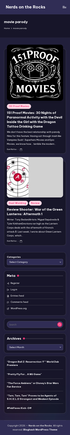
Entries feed (17, 295)
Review (35, 203)
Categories (14, 256)
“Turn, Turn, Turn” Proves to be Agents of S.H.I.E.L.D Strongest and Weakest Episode (33, 397)
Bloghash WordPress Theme (40, 429)
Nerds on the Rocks (25, 6)
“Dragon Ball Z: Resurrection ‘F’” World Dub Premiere (33, 363)
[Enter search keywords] (35, 324)
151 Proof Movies (19, 106)
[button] (59, 324)
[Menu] (64, 7)
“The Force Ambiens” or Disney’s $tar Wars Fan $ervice (33, 385)
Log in (14, 289)
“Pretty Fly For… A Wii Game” (24, 374)
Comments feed (19, 301)
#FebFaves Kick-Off (19, 408)
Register (15, 283)
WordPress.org (19, 308)
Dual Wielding (17, 203)
